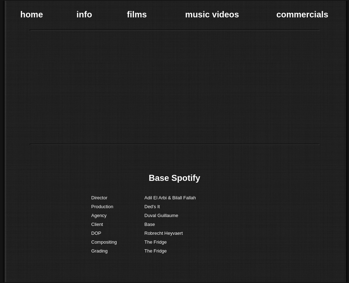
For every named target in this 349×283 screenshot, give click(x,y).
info (84, 14)
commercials (302, 14)
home (31, 14)
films (137, 14)
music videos (212, 14)
